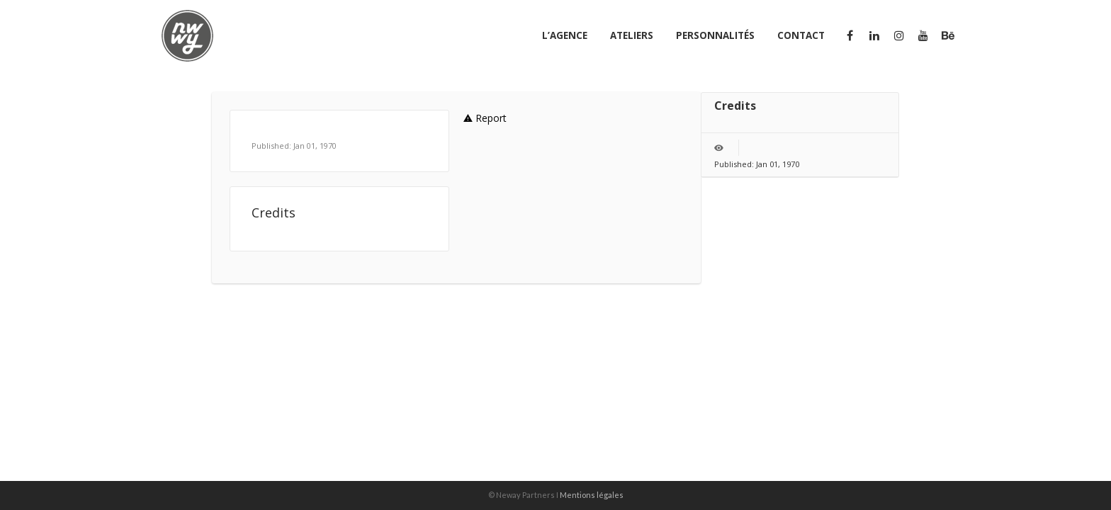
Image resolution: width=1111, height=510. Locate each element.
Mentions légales (592, 494)
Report (485, 118)
